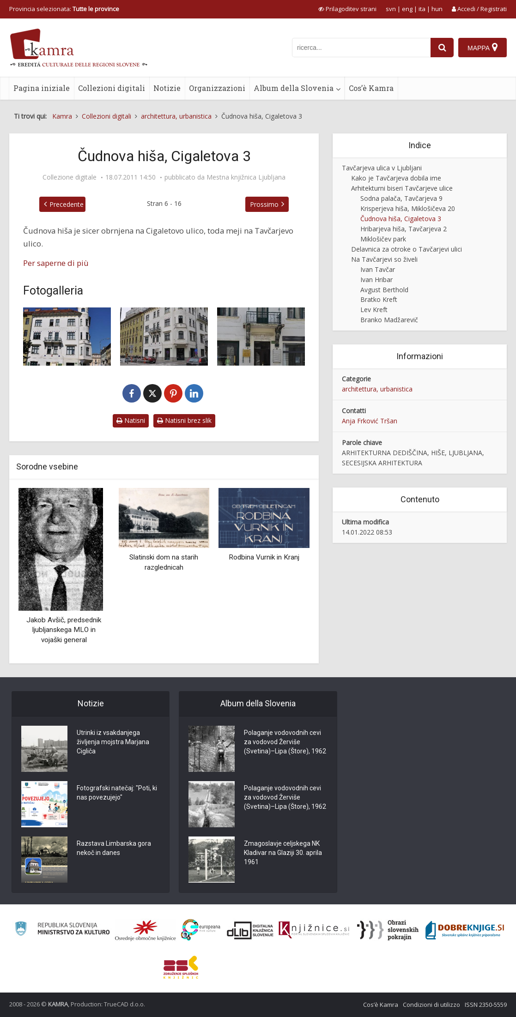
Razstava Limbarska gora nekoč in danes (114, 848)
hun (437, 9)
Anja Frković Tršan (369, 420)
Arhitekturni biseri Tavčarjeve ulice (402, 188)
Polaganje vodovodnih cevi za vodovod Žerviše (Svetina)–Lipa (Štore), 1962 (285, 742)
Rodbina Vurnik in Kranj (264, 557)
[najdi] (442, 47)
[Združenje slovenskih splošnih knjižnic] (314, 930)
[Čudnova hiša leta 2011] (67, 336)
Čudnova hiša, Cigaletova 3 (400, 218)
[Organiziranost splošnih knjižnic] (145, 930)
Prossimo (264, 204)
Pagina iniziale (41, 88)
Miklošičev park (383, 239)
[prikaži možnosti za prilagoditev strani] (347, 9)
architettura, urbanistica (377, 389)
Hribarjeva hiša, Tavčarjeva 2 (403, 228)
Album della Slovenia (294, 88)
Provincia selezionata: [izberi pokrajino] (64, 9)
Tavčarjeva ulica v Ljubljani (382, 167)
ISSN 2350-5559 (486, 1004)
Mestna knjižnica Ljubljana (245, 177)
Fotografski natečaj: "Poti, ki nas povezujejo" (117, 792)
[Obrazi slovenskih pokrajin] (387, 930)
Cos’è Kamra (371, 88)
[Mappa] (482, 47)
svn (391, 9)
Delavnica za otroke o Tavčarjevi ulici (406, 249)
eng (407, 9)
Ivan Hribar (376, 279)
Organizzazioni (217, 88)
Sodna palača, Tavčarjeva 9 (401, 198)
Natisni (130, 420)
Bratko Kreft (378, 299)
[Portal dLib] (250, 930)
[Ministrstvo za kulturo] (62, 930)
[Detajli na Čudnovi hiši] (261, 336)
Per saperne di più (56, 263)
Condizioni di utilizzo (431, 1004)
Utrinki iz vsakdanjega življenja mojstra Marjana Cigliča (113, 742)
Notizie (167, 88)
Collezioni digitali (111, 88)
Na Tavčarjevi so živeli (384, 259)
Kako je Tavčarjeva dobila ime (396, 178)
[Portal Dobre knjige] (464, 930)
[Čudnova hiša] (164, 336)
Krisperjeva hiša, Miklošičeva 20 (407, 208)
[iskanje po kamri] (361, 47)
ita (422, 9)
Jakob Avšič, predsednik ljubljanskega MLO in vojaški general (63, 630)
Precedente (66, 204)
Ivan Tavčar (377, 269)
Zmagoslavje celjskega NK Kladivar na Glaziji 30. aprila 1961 (283, 853)
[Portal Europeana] (200, 930)
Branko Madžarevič (389, 319)
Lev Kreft (374, 309)
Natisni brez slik (184, 420)
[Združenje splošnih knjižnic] (181, 967)
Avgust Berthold (384, 289)
